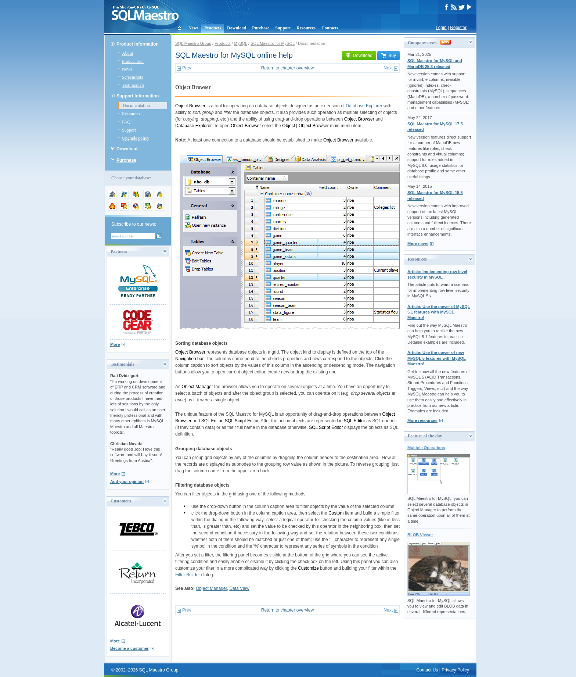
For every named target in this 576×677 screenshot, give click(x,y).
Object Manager (211, 588)
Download (236, 28)
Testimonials (133, 85)
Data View (239, 588)
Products (212, 28)
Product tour (133, 61)
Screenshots (132, 77)
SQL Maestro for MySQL (273, 43)
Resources (306, 28)
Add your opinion (127, 481)
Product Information (137, 44)
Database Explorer (364, 105)
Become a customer (129, 648)
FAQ (126, 122)
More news (417, 243)
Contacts (329, 28)
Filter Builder (187, 574)
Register (458, 27)
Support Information (137, 95)
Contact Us (427, 670)
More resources (422, 420)
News (193, 28)
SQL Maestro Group (193, 43)
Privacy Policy (455, 670)
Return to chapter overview (287, 68)
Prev (186, 68)
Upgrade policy (135, 138)
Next (388, 68)
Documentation (136, 105)
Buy (388, 55)
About (127, 53)
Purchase (260, 28)
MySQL (240, 43)
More (115, 344)
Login (441, 27)
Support (283, 28)
